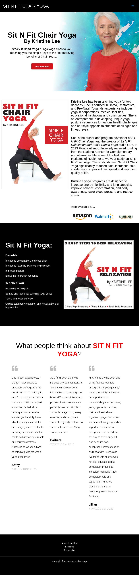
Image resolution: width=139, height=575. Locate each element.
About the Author (69, 543)
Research (69, 546)
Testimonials (69, 550)
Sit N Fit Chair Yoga (26, 6)
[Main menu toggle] (133, 6)
